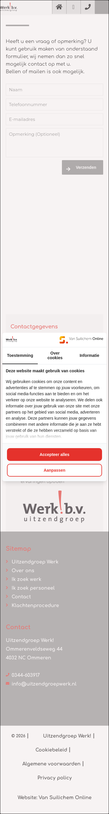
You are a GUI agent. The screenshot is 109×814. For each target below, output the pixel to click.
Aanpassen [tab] (54, 470)
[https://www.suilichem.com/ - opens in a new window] (81, 339)
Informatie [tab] (89, 355)
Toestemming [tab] (20, 355)
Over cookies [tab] (54, 355)
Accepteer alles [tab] (54, 454)
